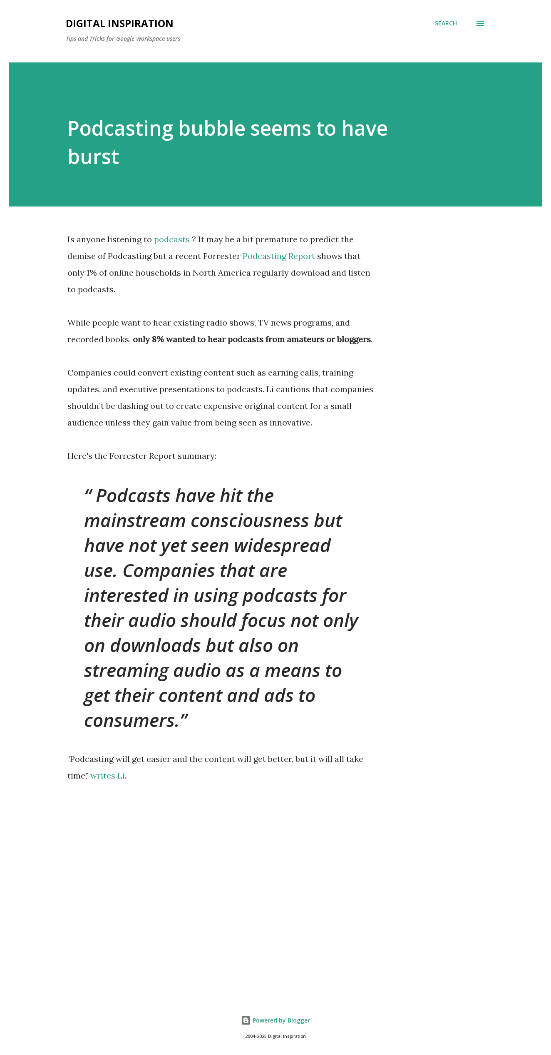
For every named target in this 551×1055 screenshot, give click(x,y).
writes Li (107, 775)
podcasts (172, 239)
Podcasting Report (279, 256)
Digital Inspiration (120, 23)
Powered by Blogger (275, 1020)
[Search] (446, 23)
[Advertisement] (275, 891)
